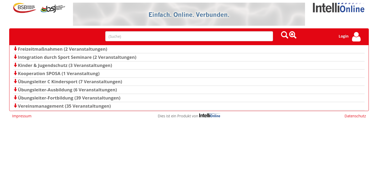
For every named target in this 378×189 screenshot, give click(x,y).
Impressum (22, 115)
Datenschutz (355, 115)
